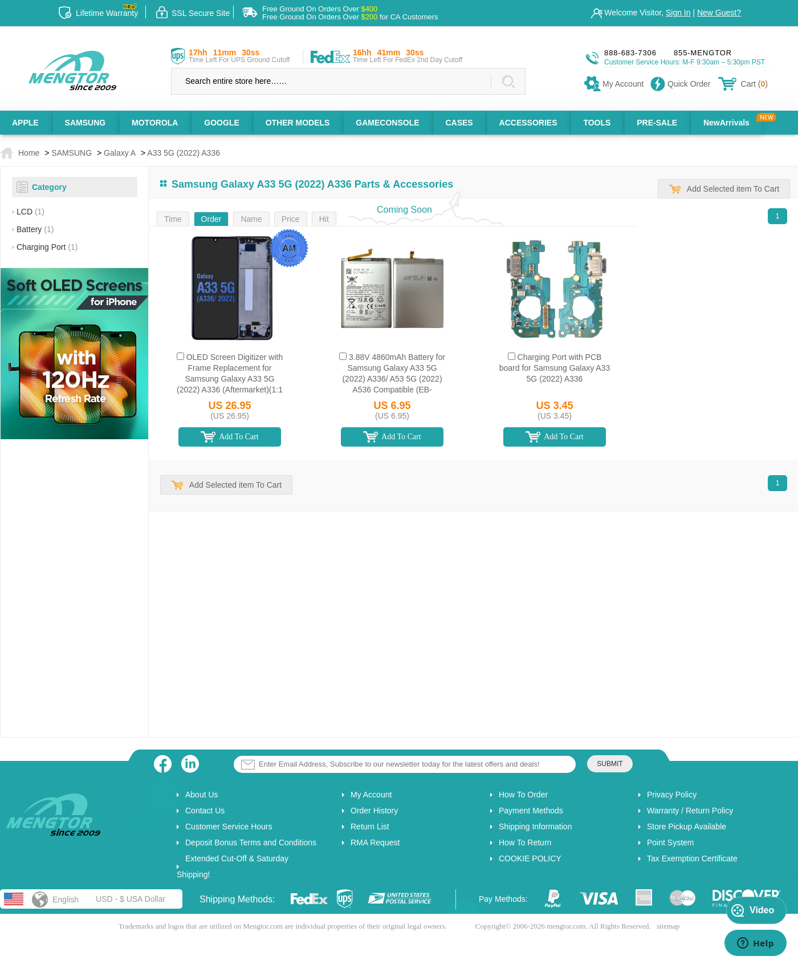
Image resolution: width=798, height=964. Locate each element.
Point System (670, 842)
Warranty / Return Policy (690, 810)
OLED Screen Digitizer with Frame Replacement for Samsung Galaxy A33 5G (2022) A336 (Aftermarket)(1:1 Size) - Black (230, 379)
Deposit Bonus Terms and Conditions (250, 842)
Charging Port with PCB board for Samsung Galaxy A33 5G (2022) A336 (554, 368)
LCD (30, 211)
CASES (459, 122)
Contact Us (205, 810)
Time (173, 219)
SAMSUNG (85, 122)
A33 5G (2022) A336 (183, 152)
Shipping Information (535, 826)
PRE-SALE (657, 122)
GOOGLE (221, 122)
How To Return (525, 842)
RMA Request (375, 842)
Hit (324, 219)
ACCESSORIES (528, 122)
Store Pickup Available (686, 826)
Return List (370, 826)
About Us (201, 794)
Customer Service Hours (228, 826)
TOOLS (596, 122)
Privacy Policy (672, 794)
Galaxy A (120, 152)
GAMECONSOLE (387, 122)
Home (28, 152)
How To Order (523, 794)
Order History (374, 810)
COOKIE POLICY (530, 858)
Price (291, 219)
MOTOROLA (155, 122)
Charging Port (47, 247)
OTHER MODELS (298, 122)
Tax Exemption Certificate (692, 858)
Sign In (678, 12)
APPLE (25, 122)
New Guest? (719, 12)
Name (251, 219)
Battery (35, 229)
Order (211, 219)
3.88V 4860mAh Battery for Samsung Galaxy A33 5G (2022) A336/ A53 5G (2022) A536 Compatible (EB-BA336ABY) (393, 379)
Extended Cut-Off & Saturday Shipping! (232, 866)
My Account (371, 794)
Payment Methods (531, 810)
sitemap (668, 926)
